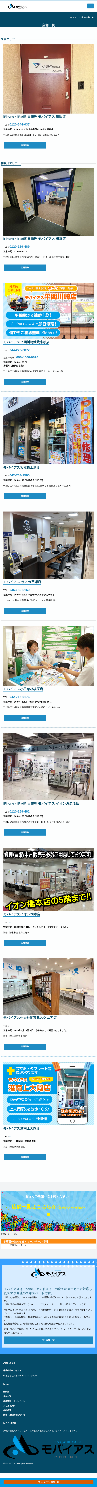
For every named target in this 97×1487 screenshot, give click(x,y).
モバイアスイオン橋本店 (21, 914)
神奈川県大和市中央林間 (15, 1036)
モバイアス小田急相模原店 (23, 689)
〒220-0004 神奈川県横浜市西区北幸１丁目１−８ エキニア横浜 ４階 (36, 257)
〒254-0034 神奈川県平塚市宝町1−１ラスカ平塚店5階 (29, 600)
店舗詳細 (25, 145)
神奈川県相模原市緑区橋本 (16, 932)
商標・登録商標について (14, 1415)
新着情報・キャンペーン (14, 1401)
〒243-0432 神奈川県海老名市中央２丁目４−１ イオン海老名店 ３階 (36, 822)
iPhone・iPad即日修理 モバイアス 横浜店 (34, 238)
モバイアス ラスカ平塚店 (22, 582)
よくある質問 (9, 1405)
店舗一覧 (48, 1340)
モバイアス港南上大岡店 (21, 1128)
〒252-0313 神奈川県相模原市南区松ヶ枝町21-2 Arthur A (31, 707)
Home (73, 17)
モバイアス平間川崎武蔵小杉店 (26, 342)
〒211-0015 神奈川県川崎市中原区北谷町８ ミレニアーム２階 (33, 371)
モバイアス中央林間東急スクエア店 (30, 1017)
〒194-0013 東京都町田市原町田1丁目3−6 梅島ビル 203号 (31, 135)
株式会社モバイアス (12, 1370)
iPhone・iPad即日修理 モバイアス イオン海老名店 (41, 803)
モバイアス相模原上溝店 (21, 467)
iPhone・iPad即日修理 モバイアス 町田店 (34, 116)
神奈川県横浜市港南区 (14, 1146)
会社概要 (7, 1410)
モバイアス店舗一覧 (48, 1482)
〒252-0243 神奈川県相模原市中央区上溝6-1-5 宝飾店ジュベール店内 (37, 486)
